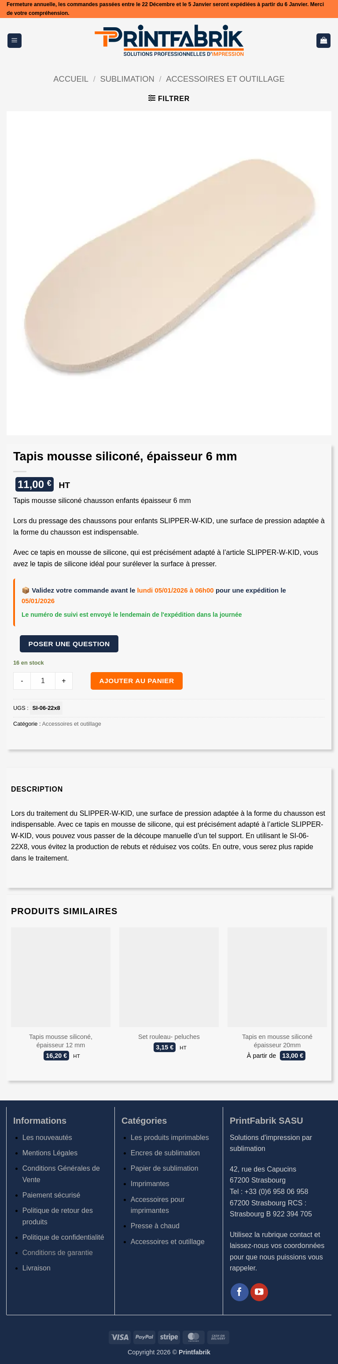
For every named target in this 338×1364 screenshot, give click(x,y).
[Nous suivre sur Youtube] (259, 1292)
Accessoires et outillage (225, 78)
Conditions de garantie (57, 1252)
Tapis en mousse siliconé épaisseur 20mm (277, 1041)
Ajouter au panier (136, 680)
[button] (14, 40)
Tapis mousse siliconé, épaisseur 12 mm (60, 1041)
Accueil (70, 78)
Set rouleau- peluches (169, 1036)
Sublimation (127, 78)
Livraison (36, 1268)
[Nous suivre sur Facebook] (240, 1292)
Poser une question (69, 644)
